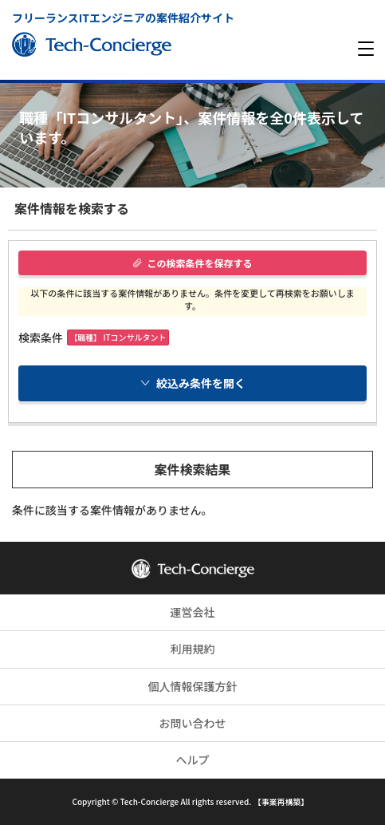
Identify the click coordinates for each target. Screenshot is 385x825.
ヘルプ (193, 760)
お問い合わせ (192, 723)
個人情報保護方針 (193, 686)
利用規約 (193, 649)
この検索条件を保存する (192, 263)
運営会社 (193, 612)
